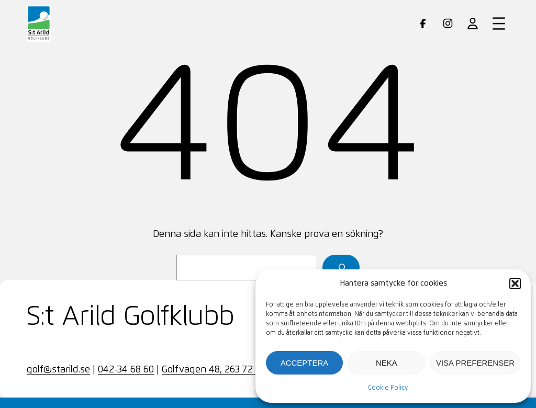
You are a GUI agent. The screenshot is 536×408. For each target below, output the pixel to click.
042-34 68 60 (126, 370)
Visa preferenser (475, 362)
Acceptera (305, 362)
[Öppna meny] (498, 23)
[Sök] (341, 267)
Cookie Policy (388, 388)
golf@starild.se (58, 370)
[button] (515, 283)
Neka (386, 362)
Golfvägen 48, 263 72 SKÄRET (225, 370)
